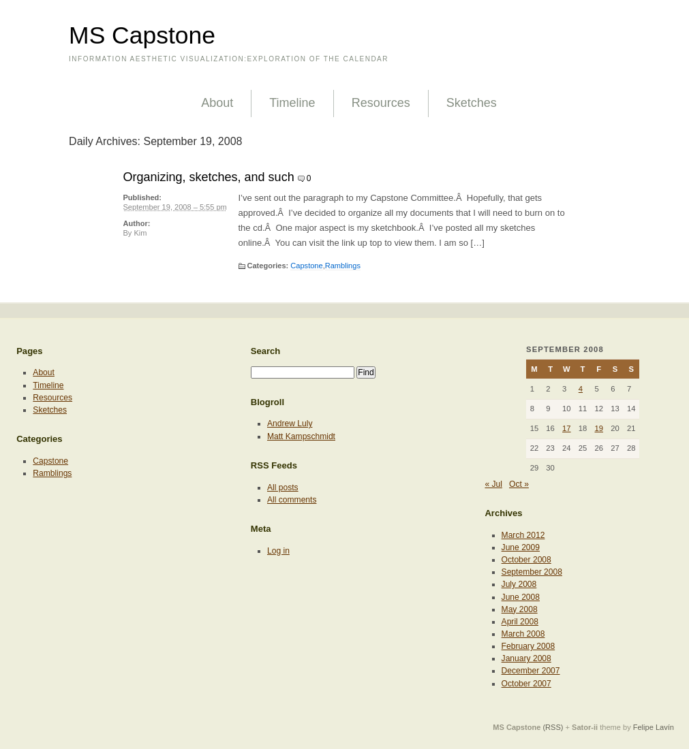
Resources (381, 103)
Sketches (471, 103)
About (217, 103)
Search (266, 351)
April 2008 (520, 621)
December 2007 (531, 670)
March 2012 (523, 535)
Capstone (306, 265)
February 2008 (528, 646)
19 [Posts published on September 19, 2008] (599, 428)
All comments (292, 500)
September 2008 (532, 572)
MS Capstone (142, 35)
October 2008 (526, 559)
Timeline (292, 103)
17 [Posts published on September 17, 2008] (566, 428)
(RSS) (552, 727)
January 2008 (526, 658)
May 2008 (520, 609)
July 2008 (519, 584)
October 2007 (526, 683)
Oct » (519, 484)
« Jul (493, 484)
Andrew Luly (289, 423)
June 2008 (521, 597)
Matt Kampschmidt (301, 436)
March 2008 (523, 634)
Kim (140, 233)
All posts (282, 487)
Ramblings (343, 265)
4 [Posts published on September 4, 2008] (581, 389)
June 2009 (521, 547)
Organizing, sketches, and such (208, 177)
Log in (278, 551)
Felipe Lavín (653, 727)
